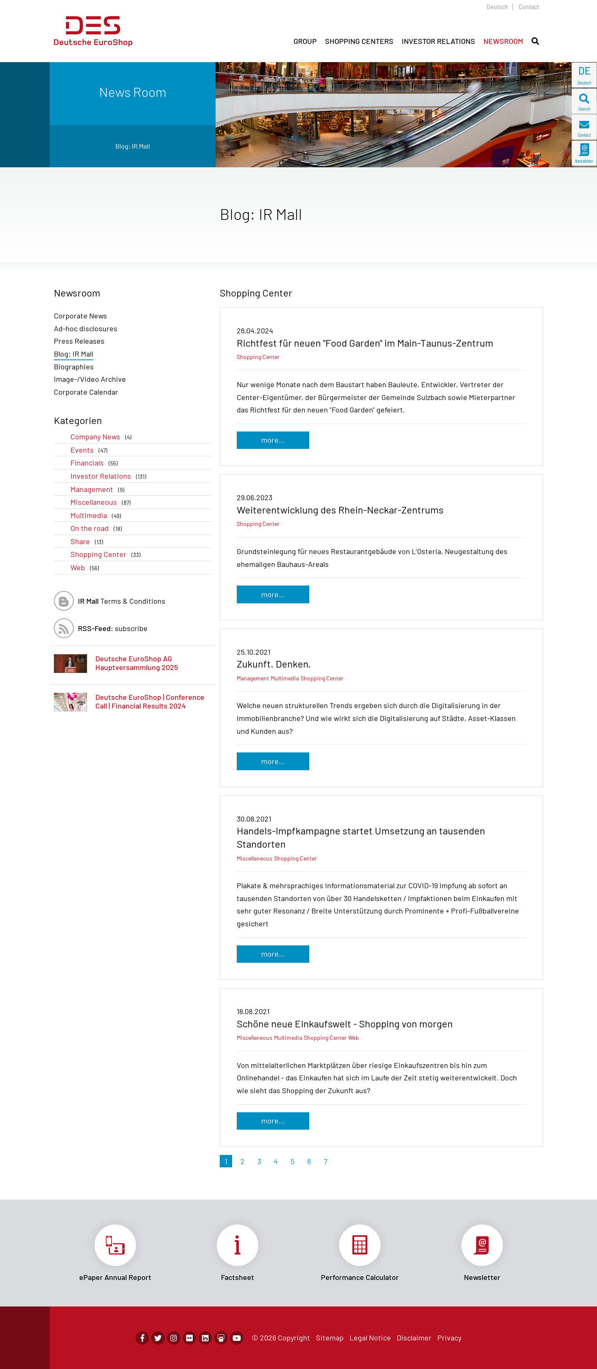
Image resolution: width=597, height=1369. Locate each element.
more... (273, 439)
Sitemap (330, 1337)
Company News (102, 436)
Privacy (449, 1337)
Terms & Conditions (121, 600)
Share (88, 541)
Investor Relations (110, 476)
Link (115, 1253)
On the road (97, 528)
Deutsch (497, 6)
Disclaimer (414, 1337)
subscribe (113, 628)
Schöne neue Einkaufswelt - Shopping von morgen (345, 1023)
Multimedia (97, 515)
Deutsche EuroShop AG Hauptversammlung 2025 (136, 663)
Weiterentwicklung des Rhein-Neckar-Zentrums (340, 510)
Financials (95, 463)
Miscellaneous (102, 502)
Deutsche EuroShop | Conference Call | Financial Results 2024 (149, 701)
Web (86, 567)
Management (99, 489)
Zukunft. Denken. (274, 664)
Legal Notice (370, 1337)
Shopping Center (107, 554)
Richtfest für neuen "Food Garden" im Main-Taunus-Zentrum (365, 343)
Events (90, 450)
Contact (529, 6)
